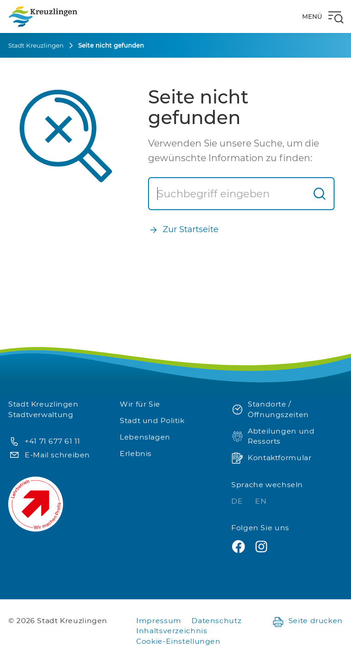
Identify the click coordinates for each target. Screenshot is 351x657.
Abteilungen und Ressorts (272, 436)
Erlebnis (136, 453)
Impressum (158, 620)
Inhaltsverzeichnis (171, 630)
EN (260, 501)
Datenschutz (216, 620)
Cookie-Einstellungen (178, 641)
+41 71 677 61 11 (44, 441)
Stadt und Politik (152, 420)
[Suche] (227, 193)
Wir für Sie (140, 404)
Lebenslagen (145, 437)
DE (238, 501)
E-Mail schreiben (49, 455)
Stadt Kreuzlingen (36, 45)
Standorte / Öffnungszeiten (270, 409)
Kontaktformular (271, 458)
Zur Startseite (183, 229)
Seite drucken (307, 621)
